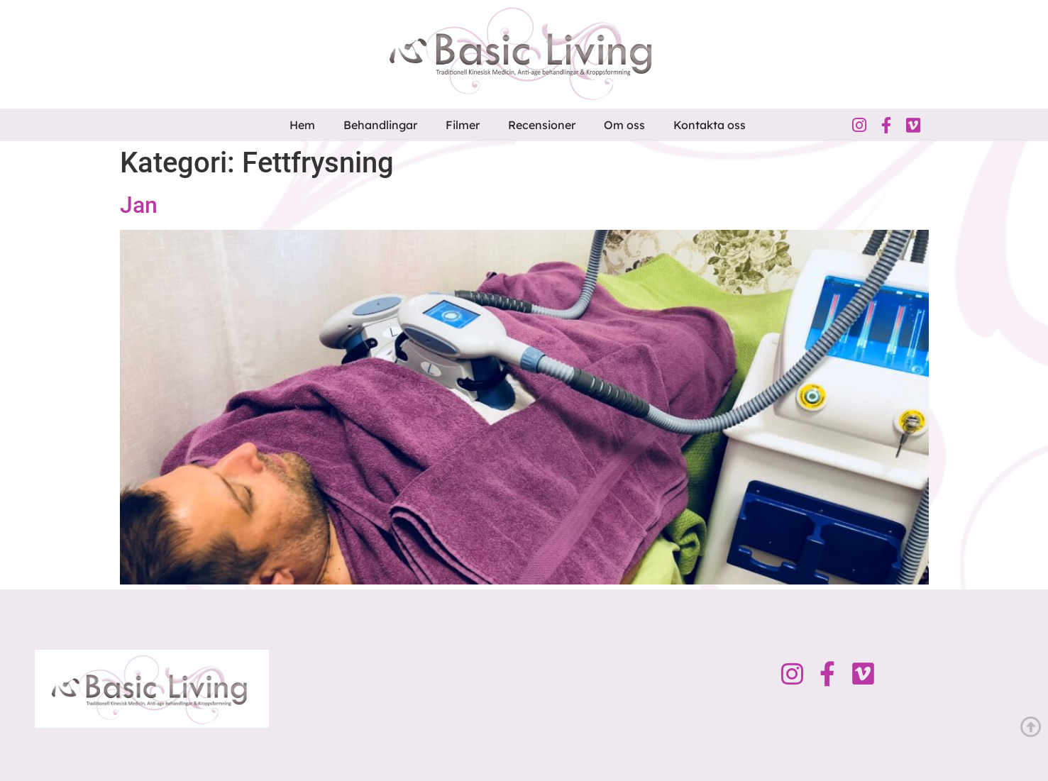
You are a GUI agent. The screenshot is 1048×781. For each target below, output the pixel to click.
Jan (139, 205)
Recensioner (541, 125)
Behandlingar (380, 125)
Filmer (463, 125)
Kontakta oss (709, 125)
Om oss (624, 125)
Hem (302, 125)
